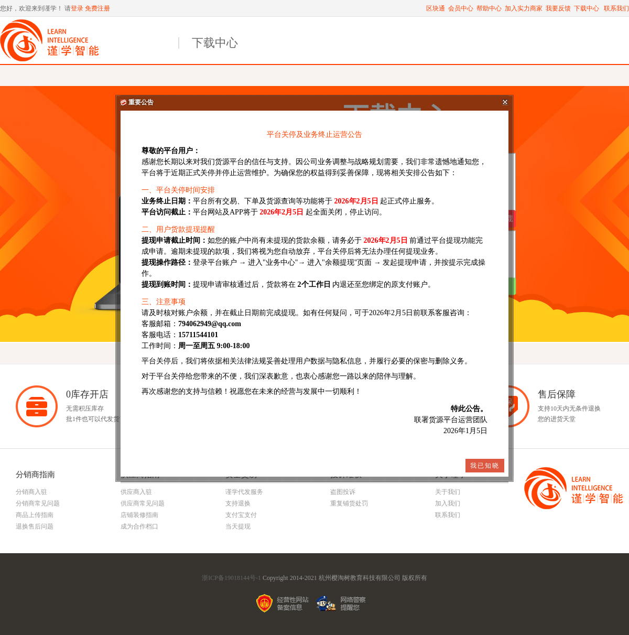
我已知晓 (485, 465)
